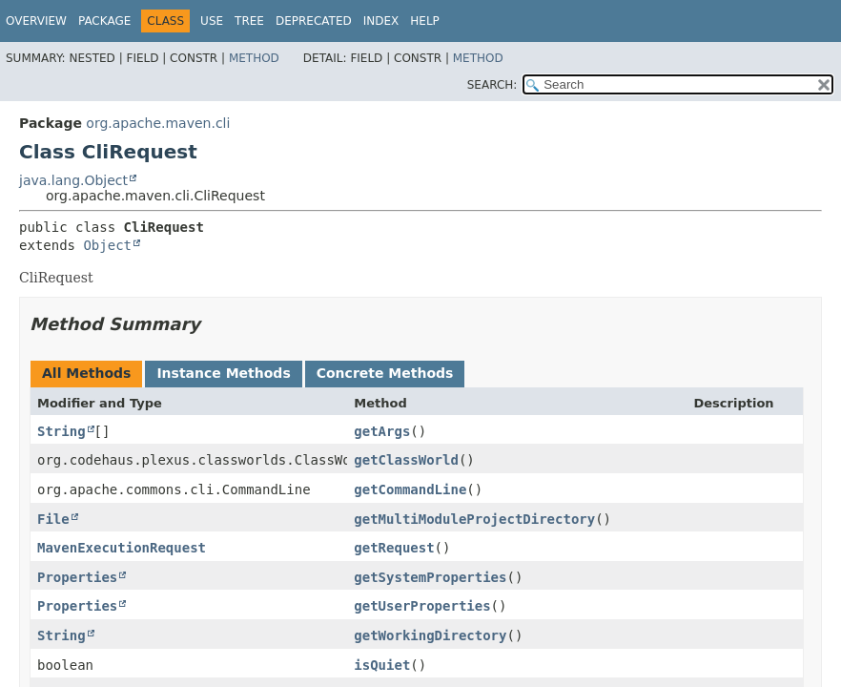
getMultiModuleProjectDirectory (474, 519)
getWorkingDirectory (430, 635)
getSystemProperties (430, 577)
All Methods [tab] (86, 373)
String (61, 431)
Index (381, 21)
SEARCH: (492, 85)
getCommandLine (410, 489)
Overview (36, 21)
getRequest (394, 547)
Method (254, 58)
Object (107, 245)
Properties (77, 577)
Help (425, 21)
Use (211, 21)
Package (104, 21)
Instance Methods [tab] (223, 373)
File (53, 519)
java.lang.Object (73, 180)
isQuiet (382, 665)
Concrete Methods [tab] (385, 373)
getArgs (382, 431)
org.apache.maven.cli (158, 123)
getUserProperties (422, 606)
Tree (249, 21)
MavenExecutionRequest (121, 547)
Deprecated (314, 21)
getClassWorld (406, 460)
